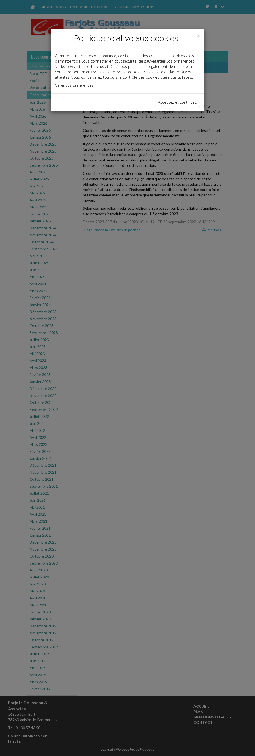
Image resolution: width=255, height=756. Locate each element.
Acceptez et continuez (177, 102)
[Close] (198, 36)
